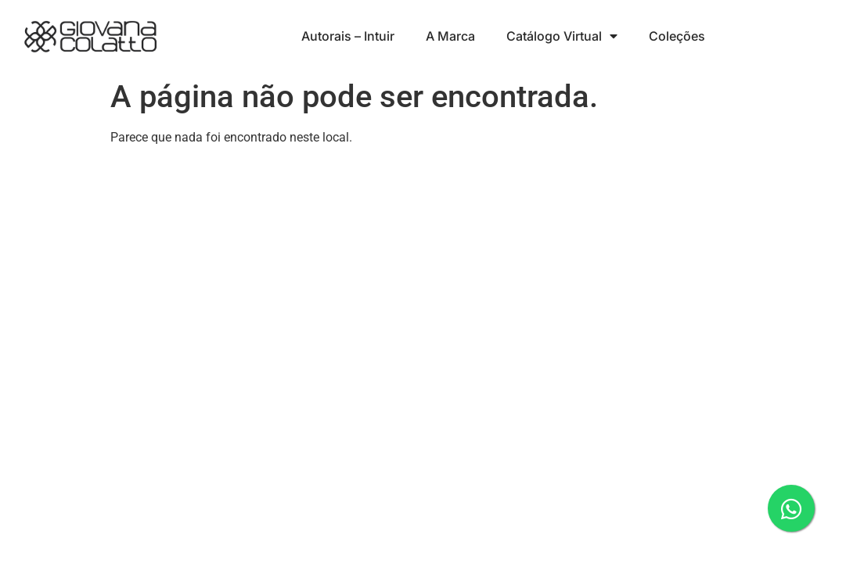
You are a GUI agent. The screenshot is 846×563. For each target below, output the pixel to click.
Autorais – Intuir (347, 36)
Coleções (677, 36)
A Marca (450, 36)
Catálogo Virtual (561, 36)
